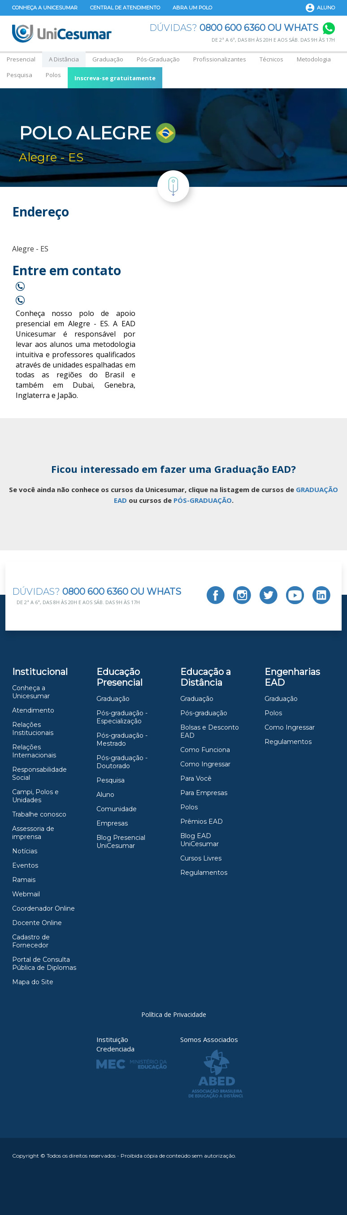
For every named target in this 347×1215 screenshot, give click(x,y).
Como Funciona (205, 750)
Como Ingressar (205, 764)
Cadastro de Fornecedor (31, 941)
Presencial (21, 59)
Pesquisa (19, 75)
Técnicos (271, 59)
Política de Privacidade (173, 1014)
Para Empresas (203, 793)
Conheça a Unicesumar (45, 7)
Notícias (24, 851)
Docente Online (37, 923)
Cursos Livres (200, 858)
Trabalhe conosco (39, 814)
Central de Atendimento (125, 7)
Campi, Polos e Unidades (35, 796)
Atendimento (33, 710)
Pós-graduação (203, 713)
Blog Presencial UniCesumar (120, 842)
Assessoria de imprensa (33, 833)
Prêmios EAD (201, 821)
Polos (53, 75)
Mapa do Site (32, 982)
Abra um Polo (192, 7)
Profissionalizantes (219, 59)
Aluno (326, 7)
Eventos (25, 865)
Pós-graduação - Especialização (121, 717)
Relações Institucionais (32, 729)
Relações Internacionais (34, 751)
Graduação (107, 59)
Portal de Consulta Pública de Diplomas (44, 964)
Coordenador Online (43, 908)
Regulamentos (203, 873)
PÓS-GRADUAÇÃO (203, 500)
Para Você (196, 778)
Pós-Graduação (158, 59)
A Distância (64, 59)
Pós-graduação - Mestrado (121, 739)
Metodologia (314, 59)
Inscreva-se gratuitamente (115, 78)
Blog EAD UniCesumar (199, 840)
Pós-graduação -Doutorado (121, 762)
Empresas (112, 823)
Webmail (26, 894)
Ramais (23, 880)
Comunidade (116, 809)
